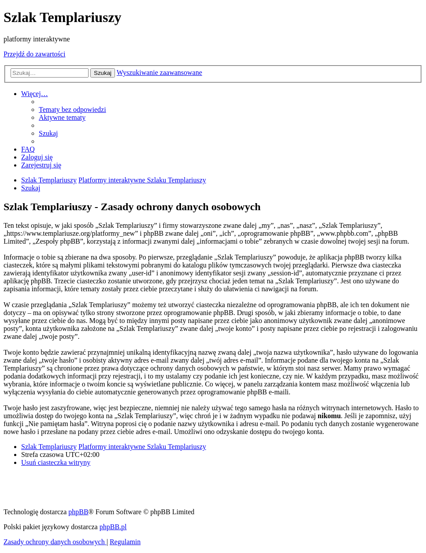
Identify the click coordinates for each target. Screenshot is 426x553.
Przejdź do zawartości (34, 54)
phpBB (78, 512)
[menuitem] (72, 109)
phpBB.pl (113, 527)
